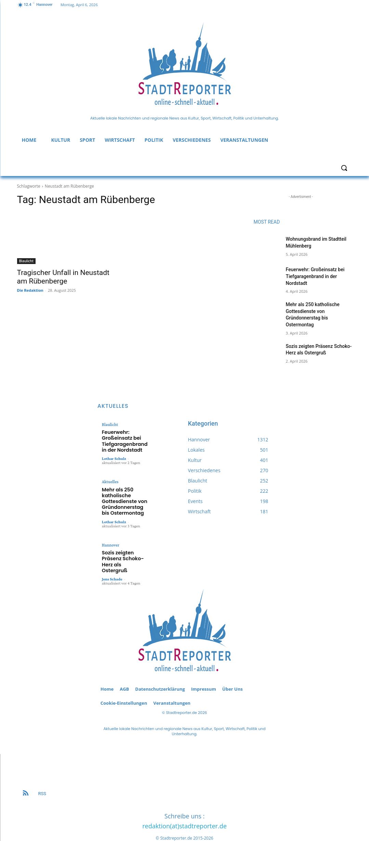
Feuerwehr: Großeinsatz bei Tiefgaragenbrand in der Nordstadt (315, 276)
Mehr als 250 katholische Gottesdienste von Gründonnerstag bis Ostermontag (123, 494)
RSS (42, 775)
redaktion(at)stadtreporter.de (184, 808)
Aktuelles (110, 478)
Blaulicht (26, 261)
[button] (344, 168)
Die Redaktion (30, 290)
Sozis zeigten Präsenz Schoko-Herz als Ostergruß (124, 548)
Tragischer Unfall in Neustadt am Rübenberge (63, 276)
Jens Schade (112, 560)
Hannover (110, 536)
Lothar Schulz (114, 454)
